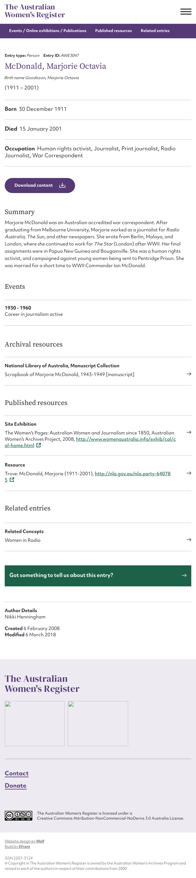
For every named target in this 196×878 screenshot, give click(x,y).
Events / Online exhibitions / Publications (47, 30)
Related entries (155, 30)
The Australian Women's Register (35, 11)
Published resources (113, 30)
